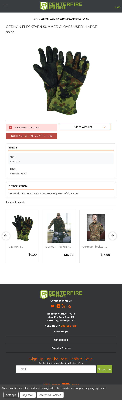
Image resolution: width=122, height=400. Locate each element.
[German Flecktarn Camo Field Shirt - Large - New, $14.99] (96, 228)
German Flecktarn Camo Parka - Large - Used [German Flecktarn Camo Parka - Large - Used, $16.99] (59, 247)
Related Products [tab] (15, 202)
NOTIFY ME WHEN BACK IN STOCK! (31, 136)
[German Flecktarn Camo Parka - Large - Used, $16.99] (59, 228)
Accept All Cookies (50, 395)
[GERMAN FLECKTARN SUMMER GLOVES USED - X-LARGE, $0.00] (22, 228)
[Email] (56, 369)
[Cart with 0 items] (117, 5)
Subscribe (104, 369)
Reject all (27, 395)
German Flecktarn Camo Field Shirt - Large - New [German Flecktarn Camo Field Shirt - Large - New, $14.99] (94, 247)
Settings (11, 395)
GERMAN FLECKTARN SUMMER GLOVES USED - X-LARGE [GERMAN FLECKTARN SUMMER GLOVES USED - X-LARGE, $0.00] (21, 247)
